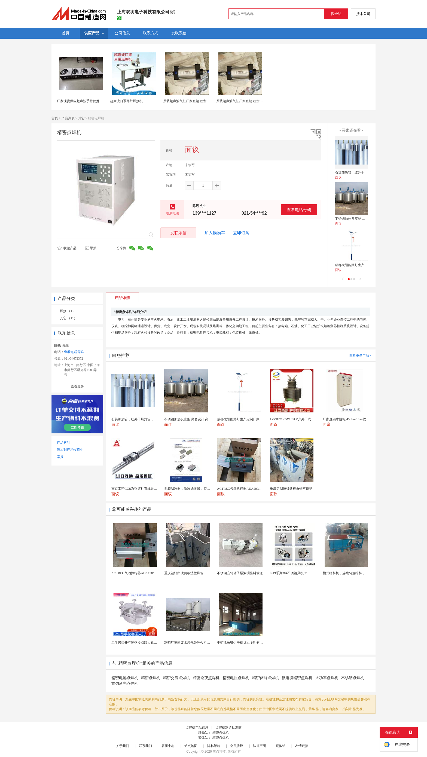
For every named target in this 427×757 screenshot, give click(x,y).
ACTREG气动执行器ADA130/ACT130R (139, 573)
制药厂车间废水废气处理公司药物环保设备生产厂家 (201, 642)
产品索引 (63, 443)
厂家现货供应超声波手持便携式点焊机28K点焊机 (92, 101)
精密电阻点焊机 (235, 678)
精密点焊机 (150, 678)
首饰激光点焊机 (124, 684)
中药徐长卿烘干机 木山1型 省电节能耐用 (246, 642)
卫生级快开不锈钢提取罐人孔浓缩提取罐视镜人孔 (147, 642)
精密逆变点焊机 (206, 678)
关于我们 (122, 746)
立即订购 (241, 233)
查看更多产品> (360, 355)
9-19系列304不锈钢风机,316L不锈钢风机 (299, 573)
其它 (81, 118)
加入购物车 (215, 233)
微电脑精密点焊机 (297, 678)
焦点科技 (219, 751)
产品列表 (68, 118)
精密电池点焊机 (124, 678)
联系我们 (145, 746)
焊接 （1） (67, 311)
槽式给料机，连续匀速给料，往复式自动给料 (355, 573)
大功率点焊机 (326, 678)
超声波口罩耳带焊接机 (126, 101)
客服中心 (168, 746)
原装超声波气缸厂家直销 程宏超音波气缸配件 (196, 101)
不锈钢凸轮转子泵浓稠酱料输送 (240, 573)
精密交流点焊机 (176, 678)
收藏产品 (67, 248)
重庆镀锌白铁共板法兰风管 (183, 573)
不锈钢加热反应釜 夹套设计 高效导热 (362, 219)
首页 (54, 118)
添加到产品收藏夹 (70, 450)
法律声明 (259, 746)
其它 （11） (68, 318)
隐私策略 (213, 746)
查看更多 (77, 386)
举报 (90, 248)
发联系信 (178, 232)
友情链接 (301, 746)
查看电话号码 (299, 209)
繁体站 (280, 746)
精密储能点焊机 (265, 678)
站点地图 (190, 746)
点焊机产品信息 (196, 727)
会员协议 (236, 746)
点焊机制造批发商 (228, 727)
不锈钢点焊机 (352, 678)
